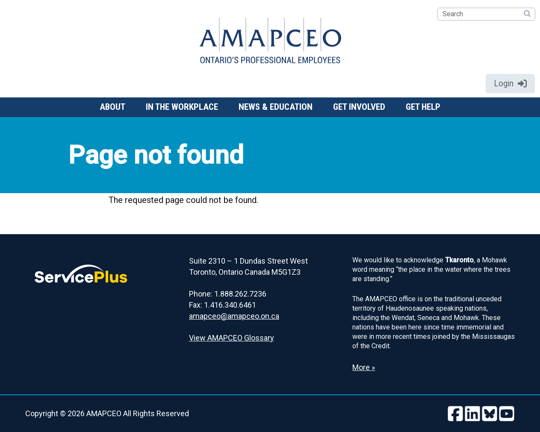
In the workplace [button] (182, 107)
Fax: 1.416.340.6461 (222, 304)
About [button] (112, 107)
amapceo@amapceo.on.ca (234, 316)
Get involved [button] (359, 107)
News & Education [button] (276, 107)
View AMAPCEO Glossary (231, 337)
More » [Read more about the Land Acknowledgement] (363, 367)
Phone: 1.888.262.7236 (227, 293)
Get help (423, 107)
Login (510, 83)
